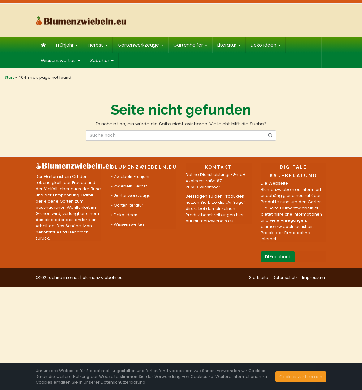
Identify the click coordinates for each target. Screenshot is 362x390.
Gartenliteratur (128, 205)
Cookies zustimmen (300, 377)
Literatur (229, 45)
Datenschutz (285, 277)
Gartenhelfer (190, 45)
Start (9, 77)
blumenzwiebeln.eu (103, 277)
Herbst (98, 45)
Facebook (278, 257)
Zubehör (102, 60)
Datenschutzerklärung (123, 382)
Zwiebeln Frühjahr (132, 176)
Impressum (313, 277)
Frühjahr (67, 45)
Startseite (258, 277)
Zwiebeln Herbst (130, 186)
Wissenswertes (60, 60)
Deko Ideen (266, 45)
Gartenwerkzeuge (140, 45)
